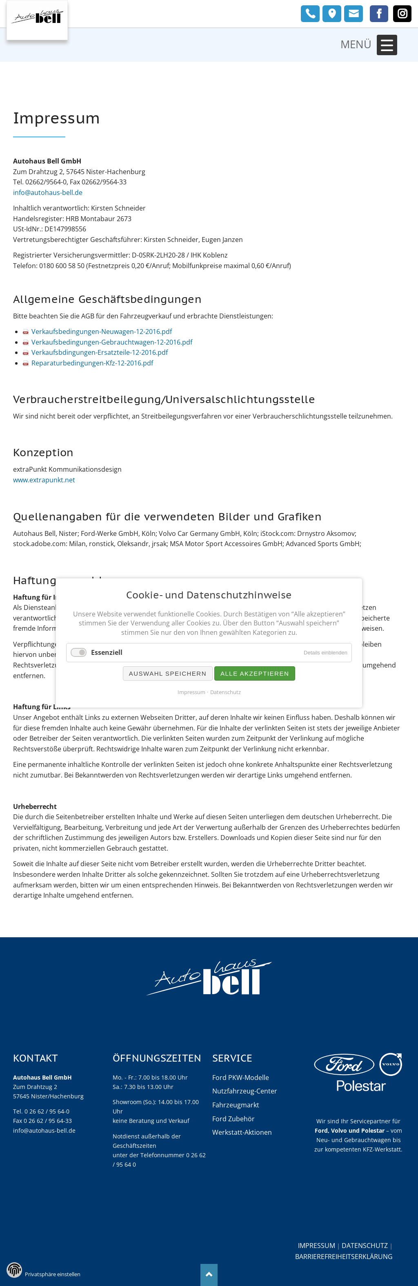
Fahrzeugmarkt (235, 1104)
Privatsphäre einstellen (52, 1274)
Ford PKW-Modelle (240, 1077)
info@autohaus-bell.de (47, 192)
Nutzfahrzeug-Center (244, 1091)
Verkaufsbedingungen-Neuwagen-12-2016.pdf (101, 331)
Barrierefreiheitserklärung (344, 1256)
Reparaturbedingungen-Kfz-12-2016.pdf (92, 362)
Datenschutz (365, 1245)
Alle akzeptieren (254, 673)
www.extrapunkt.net (44, 479)
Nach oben (209, 1275)
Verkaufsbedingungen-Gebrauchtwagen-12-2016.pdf (111, 342)
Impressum (316, 1245)
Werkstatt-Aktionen (242, 1132)
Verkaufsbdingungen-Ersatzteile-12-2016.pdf (99, 352)
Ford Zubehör (233, 1118)
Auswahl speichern (168, 673)
